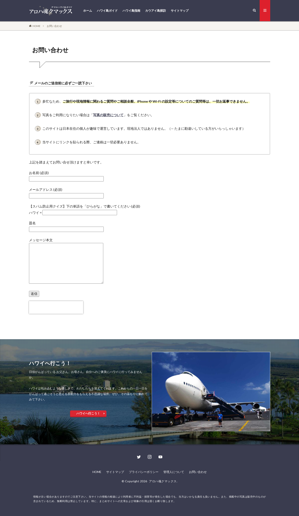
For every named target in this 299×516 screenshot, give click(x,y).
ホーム (87, 10)
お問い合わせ (54, 26)
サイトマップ (180, 10)
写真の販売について (108, 115)
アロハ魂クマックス (163, 481)
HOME (36, 26)
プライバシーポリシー (143, 472)
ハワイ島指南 (131, 10)
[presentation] (56, 307)
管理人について (173, 472)
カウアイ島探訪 (155, 10)
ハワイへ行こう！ (88, 413)
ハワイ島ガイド (107, 10)
